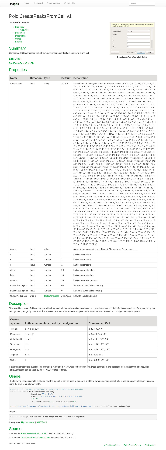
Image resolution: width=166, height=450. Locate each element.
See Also (24, 30)
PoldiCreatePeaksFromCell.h (34, 433)
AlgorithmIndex (28, 422)
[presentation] (42, 311)
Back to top (150, 445)
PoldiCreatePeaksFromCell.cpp (35, 438)
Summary (19, 27)
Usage (18, 39)
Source (18, 42)
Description (20, 36)
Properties (20, 33)
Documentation (54, 3)
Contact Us (69, 3)
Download (38, 3)
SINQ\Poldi (41, 422)
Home (27, 3)
